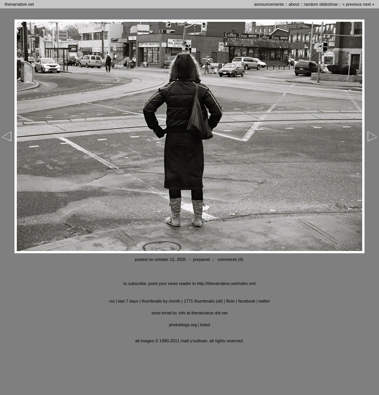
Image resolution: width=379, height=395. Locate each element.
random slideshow (321, 4)
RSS (112, 301)
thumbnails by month (161, 301)
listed (205, 324)
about (294, 4)
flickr (230, 301)
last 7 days (128, 301)
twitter (264, 301)
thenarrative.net (19, 4)
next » (368, 4)
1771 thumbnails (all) (203, 301)
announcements (269, 4)
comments (227, 259)
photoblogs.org (183, 324)
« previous (352, 4)
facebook (246, 301)
